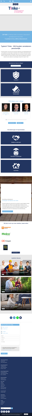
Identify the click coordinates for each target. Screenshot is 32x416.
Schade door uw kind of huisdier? (10, 306)
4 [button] (10, 119)
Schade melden (5, 333)
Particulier (2, 383)
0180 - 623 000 (5, 327)
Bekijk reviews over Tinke (7, 211)
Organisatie (19, 122)
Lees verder (28, 274)
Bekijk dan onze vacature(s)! (16, 65)
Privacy (2, 404)
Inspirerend (2, 386)
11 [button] (19, 119)
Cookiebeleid (3, 401)
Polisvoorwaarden (3, 398)
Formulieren (2, 397)
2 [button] (7, 119)
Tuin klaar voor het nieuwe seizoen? (10, 289)
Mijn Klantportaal (3, 388)
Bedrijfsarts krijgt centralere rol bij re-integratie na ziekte (15, 272)
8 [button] (15, 119)
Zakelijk (2, 382)
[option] (6, 110)
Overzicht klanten (15, 252)
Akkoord (26, 414)
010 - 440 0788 (3, 374)
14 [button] (23, 119)
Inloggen (4, 331)
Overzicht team (11, 122)
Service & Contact (3, 387)
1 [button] (6, 119)
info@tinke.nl (5, 328)
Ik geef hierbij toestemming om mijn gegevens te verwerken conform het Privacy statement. (10, 348)
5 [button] (11, 119)
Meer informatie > (17, 414)
